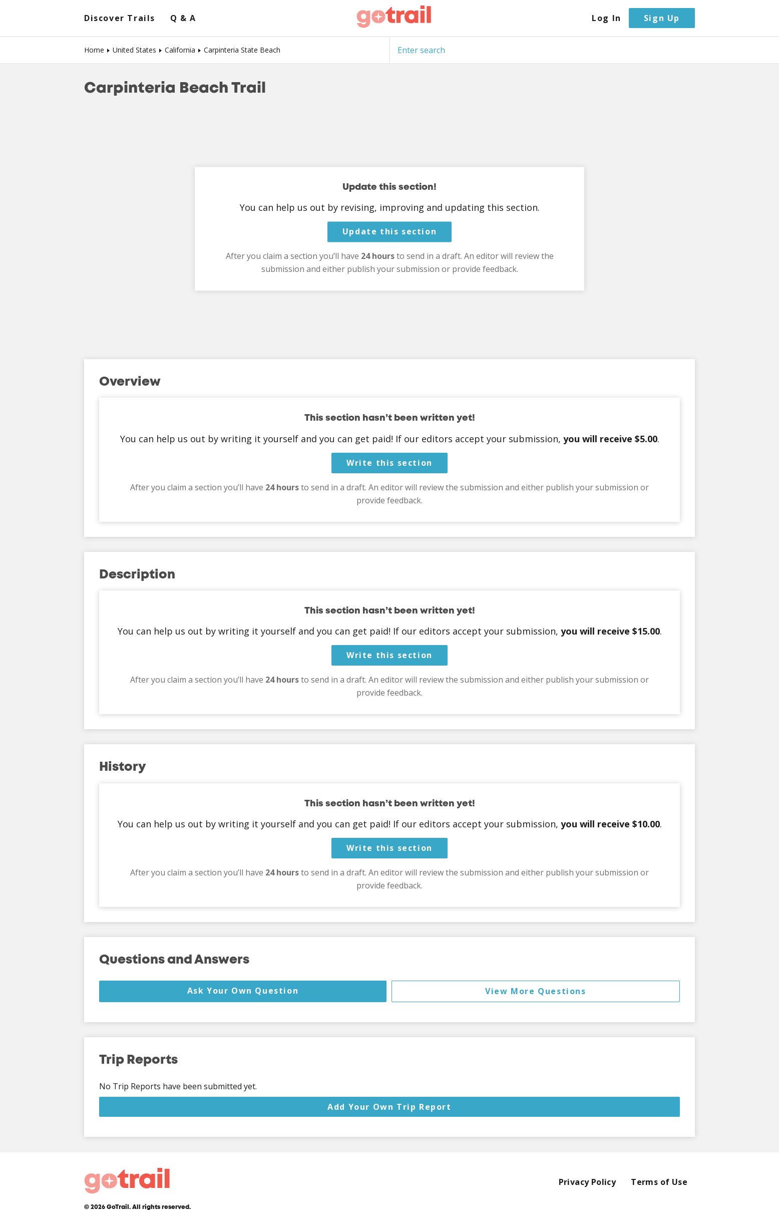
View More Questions (535, 991)
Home (94, 50)
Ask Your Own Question (243, 990)
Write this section (389, 462)
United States (134, 50)
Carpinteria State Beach (242, 50)
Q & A (183, 18)
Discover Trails (119, 18)
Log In (606, 18)
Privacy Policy (587, 1182)
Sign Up (662, 18)
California (180, 50)
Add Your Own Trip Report (389, 1106)
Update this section (389, 231)
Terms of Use (659, 1182)
